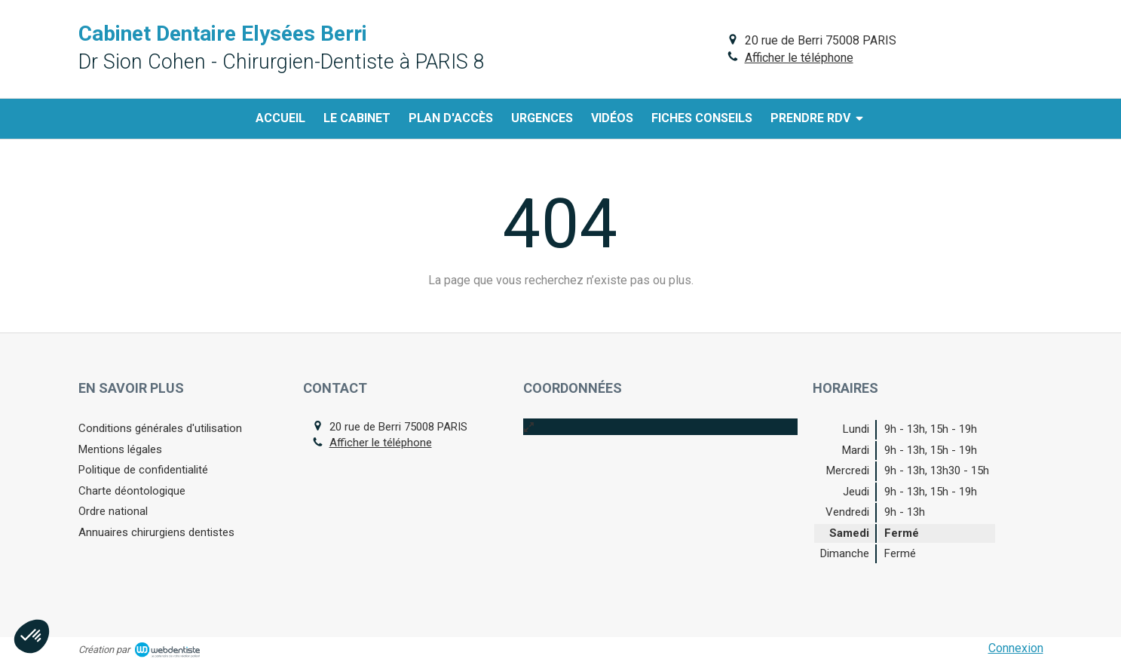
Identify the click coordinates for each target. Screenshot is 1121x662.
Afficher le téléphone (799, 58)
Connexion (1015, 648)
